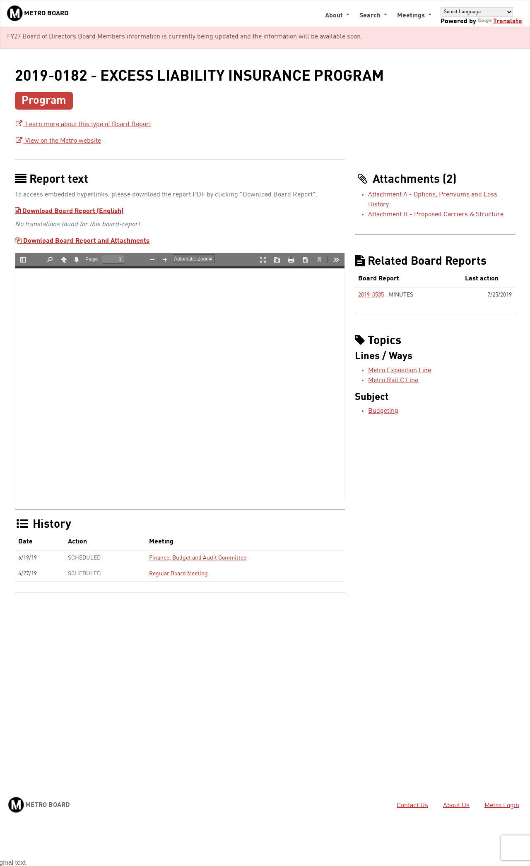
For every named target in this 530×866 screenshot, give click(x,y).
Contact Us (412, 805)
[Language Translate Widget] (477, 11)
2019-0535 (371, 295)
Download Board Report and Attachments (82, 241)
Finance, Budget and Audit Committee (197, 558)
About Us (456, 805)
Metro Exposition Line (399, 370)
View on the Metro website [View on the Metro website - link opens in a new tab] (58, 141)
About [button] (334, 15)
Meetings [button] (411, 15)
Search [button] (370, 15)
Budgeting (383, 411)
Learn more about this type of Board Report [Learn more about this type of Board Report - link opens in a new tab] (83, 124)
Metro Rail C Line (393, 380)
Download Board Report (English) (69, 211)
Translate (500, 21)
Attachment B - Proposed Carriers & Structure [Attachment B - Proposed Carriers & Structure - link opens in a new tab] (436, 214)
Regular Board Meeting (178, 574)
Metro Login (501, 805)
